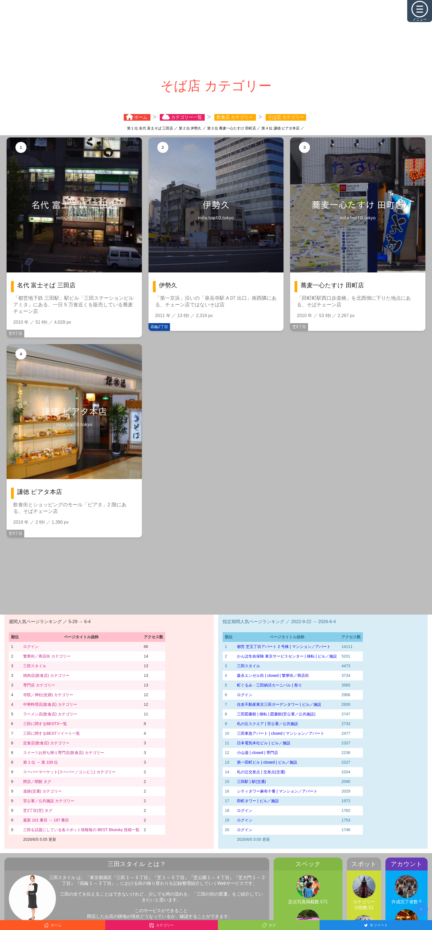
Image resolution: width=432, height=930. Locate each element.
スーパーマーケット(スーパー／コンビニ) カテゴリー (69, 772)
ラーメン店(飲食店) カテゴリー (50, 714)
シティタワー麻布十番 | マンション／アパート (277, 791)
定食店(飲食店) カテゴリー (46, 743)
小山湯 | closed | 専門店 (257, 752)
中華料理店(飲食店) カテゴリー (50, 704)
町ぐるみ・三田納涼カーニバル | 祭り (269, 685)
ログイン (31, 646)
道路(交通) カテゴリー (42, 791)
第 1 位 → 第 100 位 (40, 762)
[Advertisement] (216, 38)
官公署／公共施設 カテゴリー (48, 801)
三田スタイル (34, 666)
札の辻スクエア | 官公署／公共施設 (267, 723)
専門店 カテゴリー (39, 685)
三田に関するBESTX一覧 (45, 723)
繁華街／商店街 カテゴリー (47, 656)
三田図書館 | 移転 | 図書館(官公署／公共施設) (276, 714)
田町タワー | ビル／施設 (258, 801)
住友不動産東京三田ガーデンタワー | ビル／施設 (279, 704)
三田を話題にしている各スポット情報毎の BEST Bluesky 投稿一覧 (81, 830)
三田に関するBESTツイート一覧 (51, 733)
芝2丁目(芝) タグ (37, 810)
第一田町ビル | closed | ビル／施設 (267, 762)
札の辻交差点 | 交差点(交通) (261, 772)
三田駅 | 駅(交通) (251, 781)
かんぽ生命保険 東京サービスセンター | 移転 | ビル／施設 (287, 656)
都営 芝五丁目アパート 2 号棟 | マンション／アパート (284, 646)
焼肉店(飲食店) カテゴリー (46, 675)
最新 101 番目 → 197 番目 (46, 820)
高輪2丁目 (159, 327)
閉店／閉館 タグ (37, 781)
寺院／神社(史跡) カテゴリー (48, 695)
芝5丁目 (15, 333)
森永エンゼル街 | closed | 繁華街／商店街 (273, 675)
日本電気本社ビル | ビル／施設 (263, 743)
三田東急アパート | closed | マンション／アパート (280, 733)
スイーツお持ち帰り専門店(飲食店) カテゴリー (63, 752)
